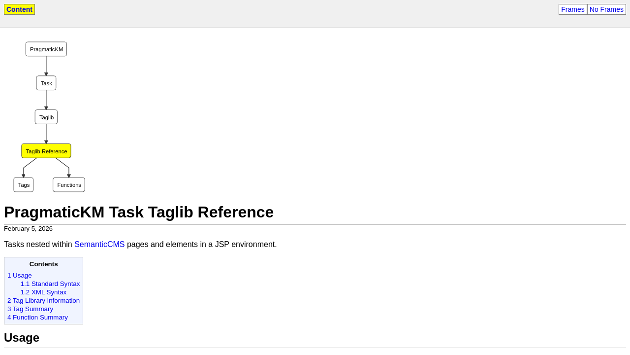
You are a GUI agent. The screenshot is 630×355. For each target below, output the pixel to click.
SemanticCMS (99, 244)
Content (19, 9)
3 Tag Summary (30, 309)
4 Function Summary (37, 317)
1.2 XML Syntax (44, 292)
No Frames (607, 9)
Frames (572, 9)
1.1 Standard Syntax (50, 283)
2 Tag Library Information (43, 300)
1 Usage (19, 275)
